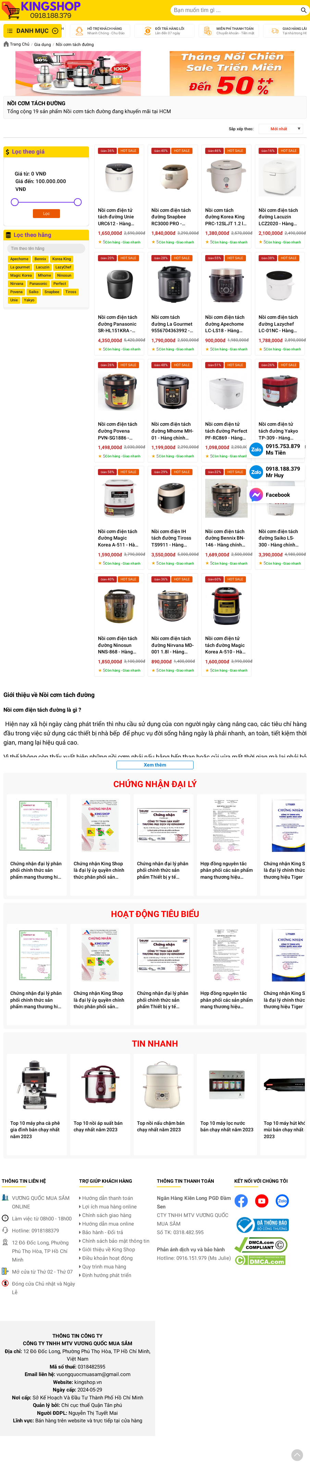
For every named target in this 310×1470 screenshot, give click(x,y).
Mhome (44, 275)
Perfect (59, 283)
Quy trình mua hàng (102, 1267)
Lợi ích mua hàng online (108, 1207)
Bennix (40, 259)
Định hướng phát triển (105, 1275)
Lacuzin (42, 267)
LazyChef (63, 267)
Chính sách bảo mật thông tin (114, 1241)
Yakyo (29, 300)
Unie (14, 300)
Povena (16, 292)
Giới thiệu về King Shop (107, 1249)
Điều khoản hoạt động (106, 1258)
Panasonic (38, 283)
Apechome (19, 259)
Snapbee (52, 292)
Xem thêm (155, 765)
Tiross (70, 292)
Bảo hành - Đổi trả (101, 1232)
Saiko (33, 292)
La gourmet (20, 267)
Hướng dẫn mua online (106, 1224)
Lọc (46, 213)
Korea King (61, 259)
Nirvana (16, 283)
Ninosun (64, 275)
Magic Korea (21, 275)
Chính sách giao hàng (105, 1215)
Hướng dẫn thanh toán (106, 1198)
